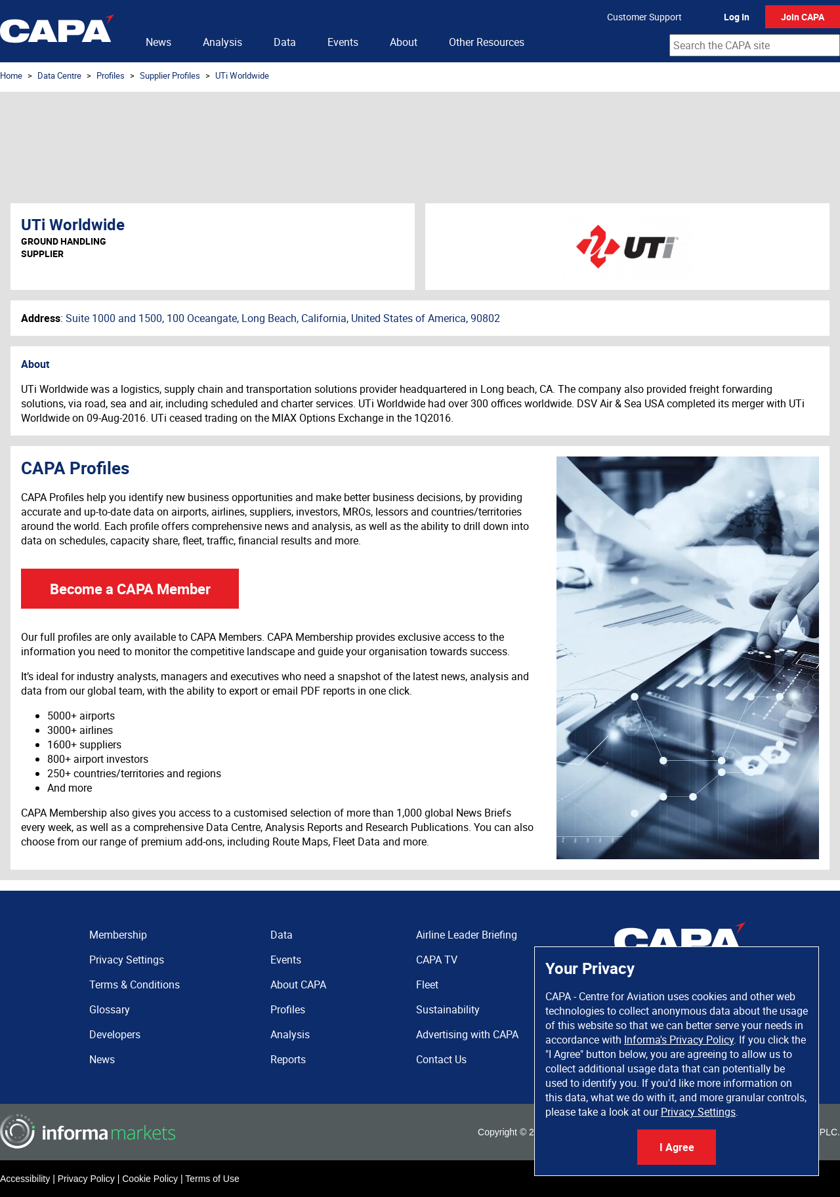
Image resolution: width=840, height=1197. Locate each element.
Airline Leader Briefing (466, 934)
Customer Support (644, 16)
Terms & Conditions (134, 984)
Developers (114, 1034)
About (403, 42)
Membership (118, 934)
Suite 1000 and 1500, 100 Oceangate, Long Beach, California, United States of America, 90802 (283, 318)
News (158, 42)
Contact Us (441, 1059)
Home (11, 75)
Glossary (109, 1009)
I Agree (677, 1147)
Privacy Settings (698, 1112)
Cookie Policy (150, 1178)
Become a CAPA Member (130, 588)
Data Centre (59, 75)
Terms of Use (212, 1178)
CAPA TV (436, 959)
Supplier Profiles (170, 75)
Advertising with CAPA (467, 1034)
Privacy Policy (86, 1178)
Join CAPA (802, 16)
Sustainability (448, 1009)
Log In (736, 16)
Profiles (110, 75)
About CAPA (298, 984)
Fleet (427, 984)
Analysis (222, 42)
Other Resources (486, 42)
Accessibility (25, 1178)
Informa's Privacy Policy (679, 1039)
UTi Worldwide (242, 75)
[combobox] (754, 45)
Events (342, 42)
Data (285, 42)
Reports (288, 1059)
